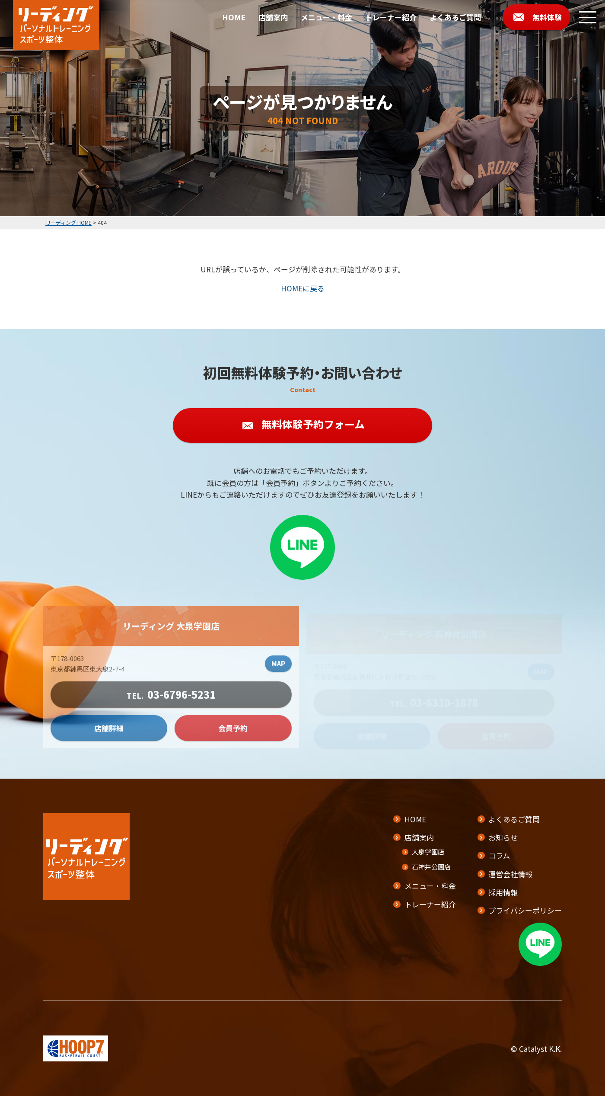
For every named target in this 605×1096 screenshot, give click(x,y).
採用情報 (503, 892)
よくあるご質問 (455, 17)
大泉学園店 (428, 851)
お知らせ (503, 837)
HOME (233, 17)
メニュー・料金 (326, 17)
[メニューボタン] (587, 17)
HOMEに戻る (303, 288)
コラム (499, 855)
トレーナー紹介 (391, 17)
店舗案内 (273, 17)
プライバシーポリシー (525, 910)
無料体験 (547, 17)
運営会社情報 (510, 874)
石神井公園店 (431, 866)
